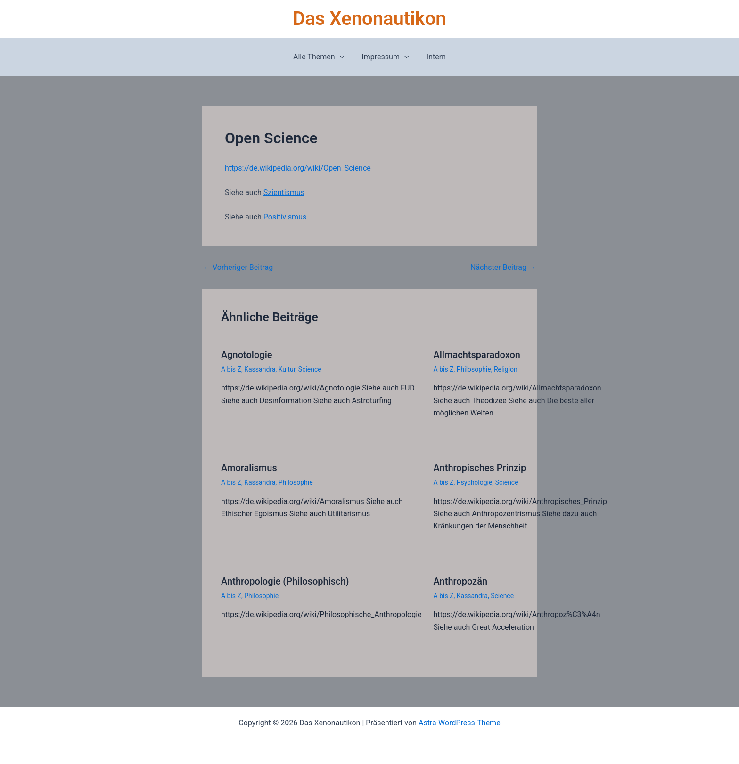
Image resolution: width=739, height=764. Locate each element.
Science (309, 369)
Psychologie (475, 482)
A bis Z (231, 369)
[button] (342, 57)
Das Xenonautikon (369, 19)
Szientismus (283, 192)
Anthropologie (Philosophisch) (285, 581)
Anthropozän (461, 581)
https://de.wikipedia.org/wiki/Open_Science (298, 167)
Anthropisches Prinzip (480, 467)
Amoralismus (249, 467)
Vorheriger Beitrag (238, 267)
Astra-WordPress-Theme (460, 722)
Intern (433, 56)
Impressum (385, 57)
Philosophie (474, 369)
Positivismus (284, 216)
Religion (505, 369)
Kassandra (259, 369)
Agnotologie (246, 354)
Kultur (287, 369)
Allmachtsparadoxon (477, 354)
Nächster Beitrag (503, 267)
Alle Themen (321, 57)
